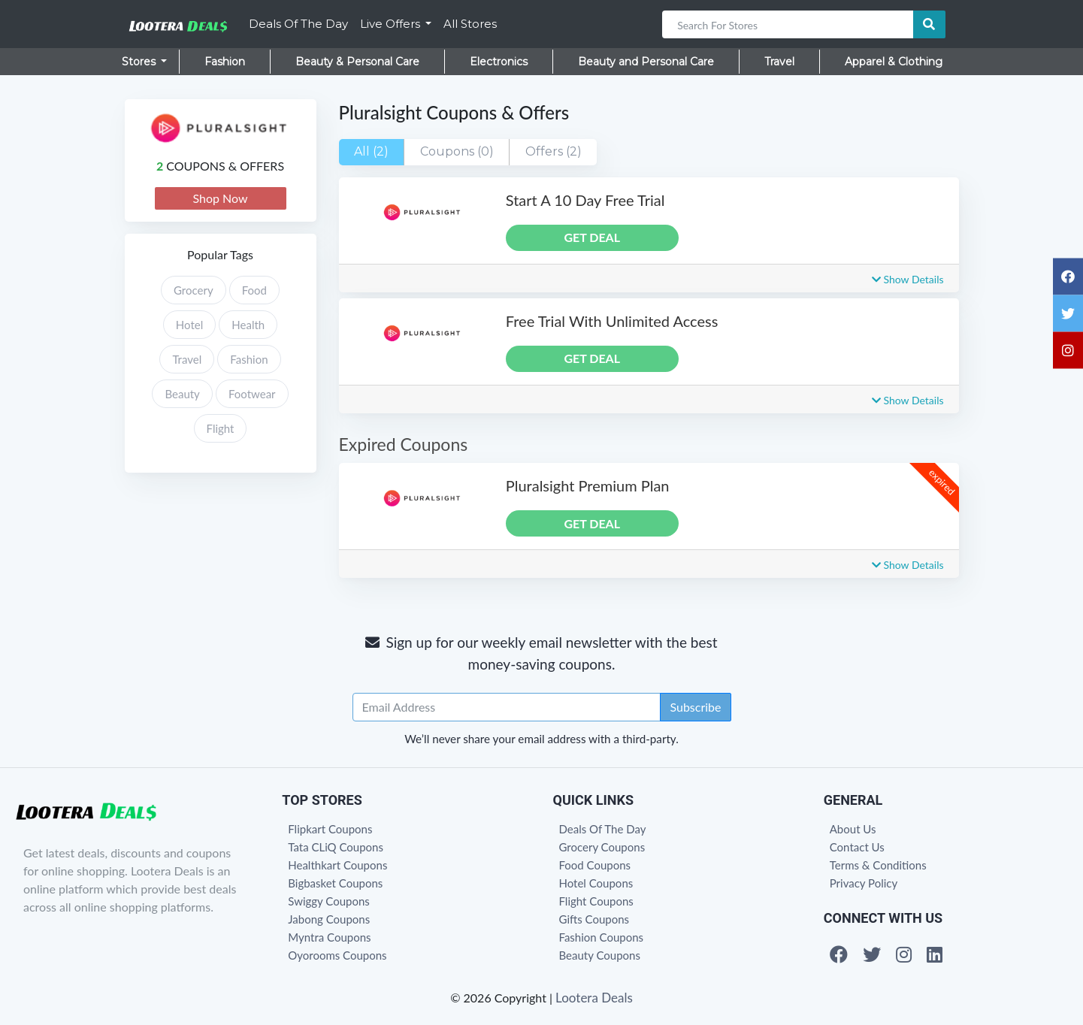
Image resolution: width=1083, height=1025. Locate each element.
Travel (779, 61)
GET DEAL (592, 237)
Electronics (499, 61)
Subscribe (695, 707)
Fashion (224, 61)
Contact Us (857, 847)
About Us (853, 829)
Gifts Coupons (594, 919)
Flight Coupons (596, 901)
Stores (140, 61)
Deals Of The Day (298, 24)
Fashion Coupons (601, 937)
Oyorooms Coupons (337, 955)
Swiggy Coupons (329, 901)
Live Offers (391, 24)
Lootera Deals (594, 997)
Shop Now (219, 198)
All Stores (470, 24)
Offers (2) (553, 151)
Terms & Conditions (878, 865)
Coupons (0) (457, 151)
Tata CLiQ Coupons (335, 847)
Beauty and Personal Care (646, 61)
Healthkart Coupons (337, 865)
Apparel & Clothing (893, 61)
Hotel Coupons (596, 883)
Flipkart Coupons (330, 829)
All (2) (371, 151)
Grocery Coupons (602, 847)
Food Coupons (595, 865)
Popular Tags (220, 254)
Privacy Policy (863, 883)
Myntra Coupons (329, 937)
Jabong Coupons (329, 919)
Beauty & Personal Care (357, 61)
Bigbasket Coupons (335, 883)
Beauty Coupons (599, 955)
